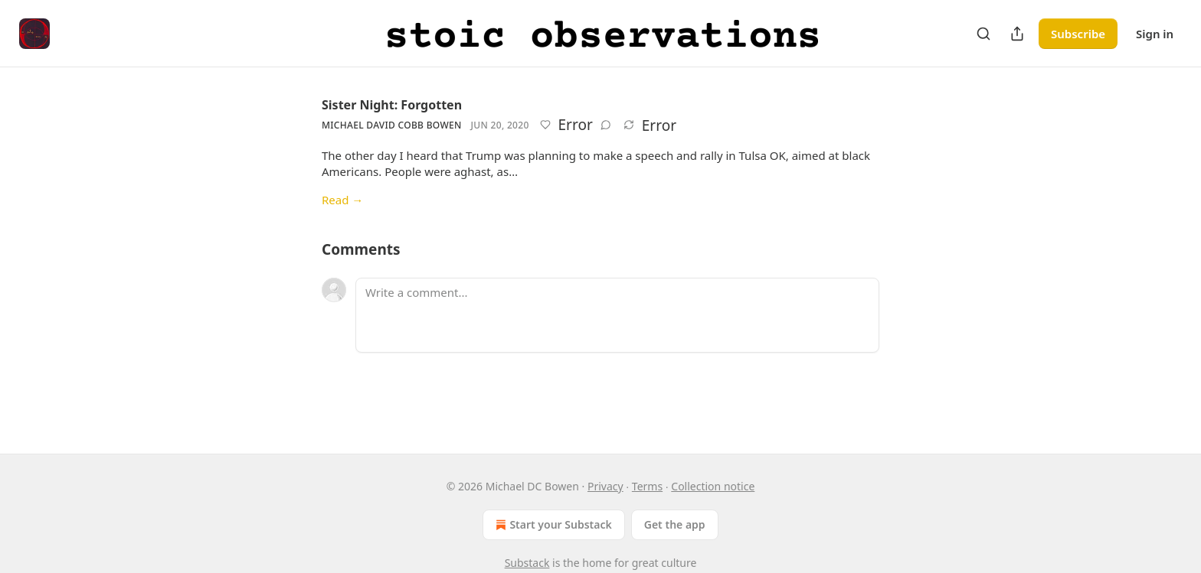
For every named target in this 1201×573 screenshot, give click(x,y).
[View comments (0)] (606, 125)
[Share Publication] (1017, 33)
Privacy (605, 486)
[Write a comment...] (617, 315)
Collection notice (712, 486)
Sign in (1154, 33)
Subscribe (1078, 33)
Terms (647, 486)
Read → (342, 199)
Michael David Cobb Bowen (392, 125)
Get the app (674, 524)
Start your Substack (552, 524)
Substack (527, 562)
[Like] (545, 125)
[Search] (983, 33)
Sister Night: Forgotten (392, 104)
